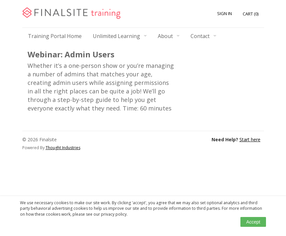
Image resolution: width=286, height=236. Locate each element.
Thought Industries (63, 147)
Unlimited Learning (116, 36)
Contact (200, 36)
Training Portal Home (55, 36)
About (165, 36)
